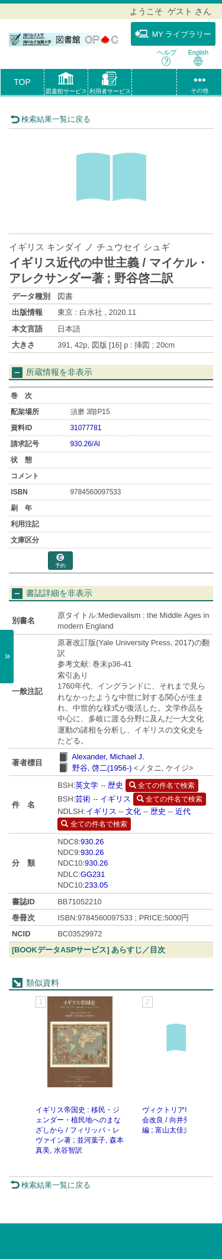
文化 (133, 811)
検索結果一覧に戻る (50, 119)
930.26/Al (85, 444)
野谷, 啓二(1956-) (102, 767)
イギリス (115, 798)
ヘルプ (166, 57)
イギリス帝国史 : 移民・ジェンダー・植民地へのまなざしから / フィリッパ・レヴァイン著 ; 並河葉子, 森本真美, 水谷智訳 (80, 1130)
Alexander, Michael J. (108, 756)
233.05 (96, 885)
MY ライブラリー (173, 34)
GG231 (93, 874)
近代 (183, 811)
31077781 (86, 428)
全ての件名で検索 (162, 785)
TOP (22, 82)
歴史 (115, 785)
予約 (60, 561)
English (198, 57)
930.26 (92, 841)
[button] (66, 84)
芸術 (83, 798)
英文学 (86, 785)
